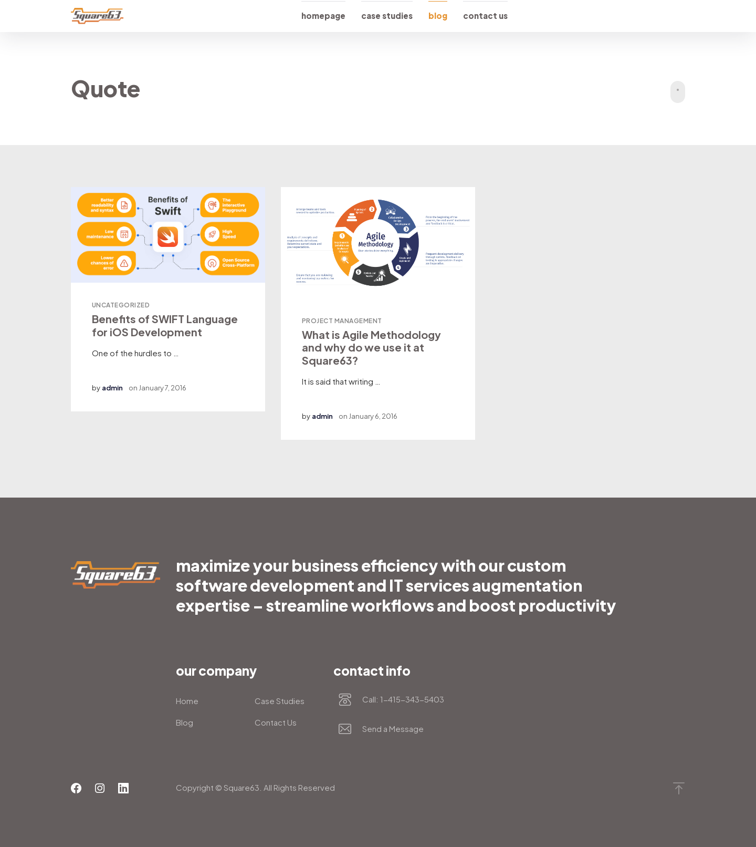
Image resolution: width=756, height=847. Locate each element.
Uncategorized (121, 305)
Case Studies (387, 15)
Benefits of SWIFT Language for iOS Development (165, 325)
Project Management (342, 321)
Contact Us (485, 15)
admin (112, 388)
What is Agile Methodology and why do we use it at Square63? (371, 347)
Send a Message (393, 729)
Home (187, 701)
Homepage (323, 15)
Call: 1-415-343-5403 (403, 700)
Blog (437, 15)
